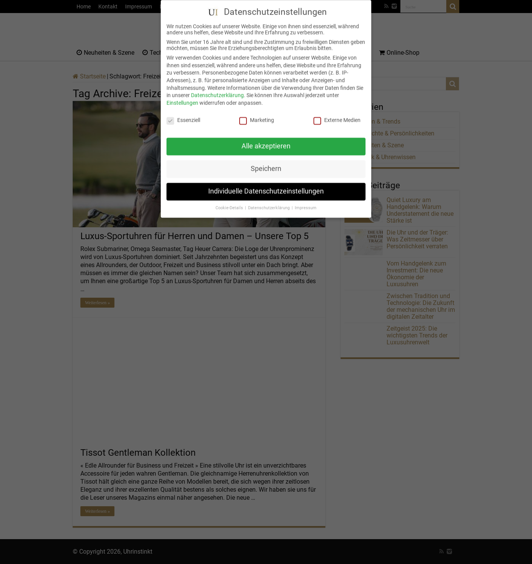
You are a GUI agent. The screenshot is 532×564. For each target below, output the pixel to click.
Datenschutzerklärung (217, 89)
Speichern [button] (266, 162)
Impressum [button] (306, 201)
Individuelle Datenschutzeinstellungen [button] (266, 185)
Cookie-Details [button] (229, 201)
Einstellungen (182, 96)
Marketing (256, 114)
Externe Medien (337, 114)
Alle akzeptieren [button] (266, 140)
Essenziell (183, 114)
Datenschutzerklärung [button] (269, 201)
